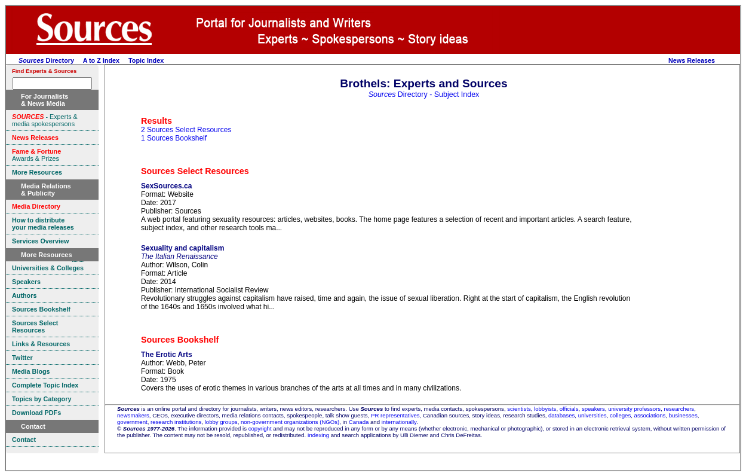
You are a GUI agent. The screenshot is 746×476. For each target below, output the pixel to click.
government (132, 422)
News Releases (691, 60)
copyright (260, 428)
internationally (399, 422)
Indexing (318, 435)
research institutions (176, 422)
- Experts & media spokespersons (45, 120)
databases (561, 415)
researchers (679, 408)
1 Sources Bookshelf (174, 138)
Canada (359, 422)
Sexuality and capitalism (182, 248)
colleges (620, 415)
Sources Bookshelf (180, 339)
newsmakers (133, 415)
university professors (634, 408)
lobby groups (221, 422)
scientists (518, 408)
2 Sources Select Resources (186, 130)
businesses (683, 415)
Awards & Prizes (36, 155)
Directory (46, 60)
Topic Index (146, 60)
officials (569, 408)
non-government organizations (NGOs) (290, 422)
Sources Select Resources (195, 171)
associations (650, 415)
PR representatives (395, 415)
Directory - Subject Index (424, 94)
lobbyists (545, 408)
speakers (593, 408)
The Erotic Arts (166, 354)
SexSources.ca (166, 186)
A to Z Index (101, 60)
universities (592, 415)
